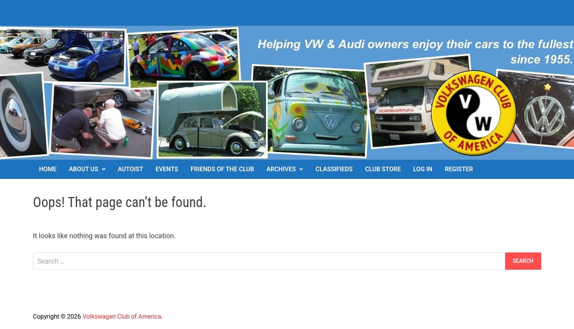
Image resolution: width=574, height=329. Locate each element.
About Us (83, 169)
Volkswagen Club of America (121, 316)
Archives (281, 169)
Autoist (130, 169)
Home (48, 169)
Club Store (383, 169)
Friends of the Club (222, 169)
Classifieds (334, 169)
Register (459, 169)
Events (167, 169)
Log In (422, 169)
